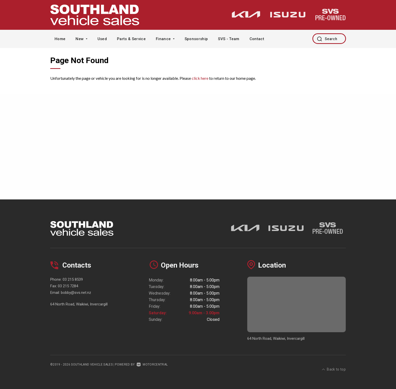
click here (200, 78)
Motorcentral (152, 364)
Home (60, 39)
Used (102, 39)
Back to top (334, 364)
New (81, 39)
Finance (165, 39)
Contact (257, 39)
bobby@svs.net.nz (76, 292)
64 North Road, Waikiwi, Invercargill (79, 304)
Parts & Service (131, 39)
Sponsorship (196, 39)
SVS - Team (228, 39)
